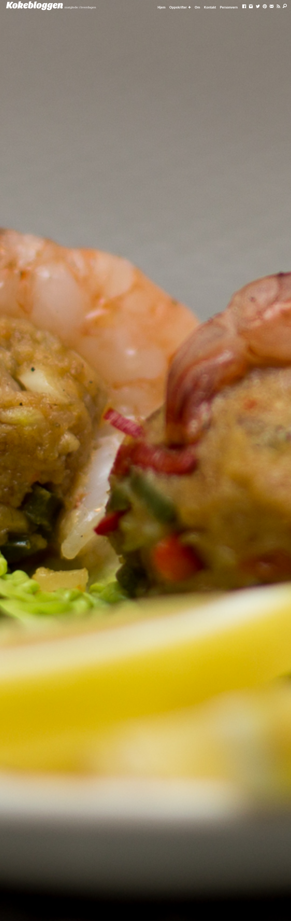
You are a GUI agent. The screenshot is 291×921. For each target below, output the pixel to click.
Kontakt (210, 7)
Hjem (162, 7)
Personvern (229, 7)
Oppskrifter (178, 7)
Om (197, 7)
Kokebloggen (34, 5)
